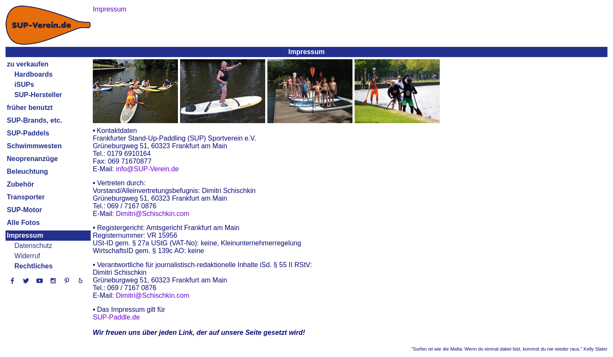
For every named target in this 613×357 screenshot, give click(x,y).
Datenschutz (33, 245)
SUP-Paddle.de (116, 317)
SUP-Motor (24, 209)
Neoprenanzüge (32, 158)
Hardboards (33, 74)
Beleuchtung (27, 171)
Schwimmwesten (34, 146)
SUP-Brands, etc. (34, 120)
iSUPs (24, 84)
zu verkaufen (28, 64)
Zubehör (20, 184)
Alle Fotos (23, 222)
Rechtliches (33, 266)
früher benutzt (30, 107)
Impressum (25, 235)
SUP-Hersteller (38, 94)
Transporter (26, 197)
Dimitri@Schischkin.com (152, 213)
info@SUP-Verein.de (147, 169)
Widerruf (27, 255)
